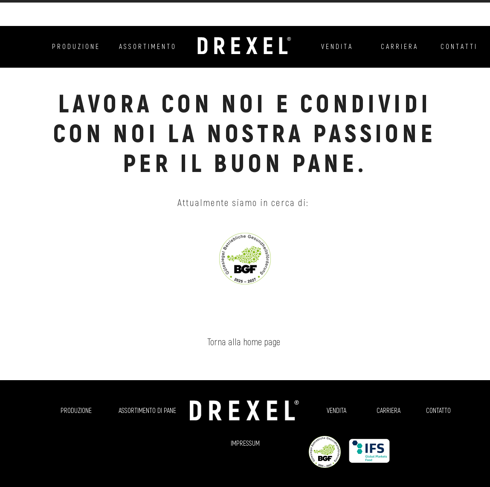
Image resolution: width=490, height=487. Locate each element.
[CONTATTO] (439, 410)
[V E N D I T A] (336, 46)
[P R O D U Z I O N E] (75, 46)
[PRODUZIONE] (76, 410)
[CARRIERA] (388, 410)
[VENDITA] (336, 410)
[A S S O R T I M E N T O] (147, 46)
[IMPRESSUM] (245, 443)
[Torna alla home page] (243, 341)
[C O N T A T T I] (458, 46)
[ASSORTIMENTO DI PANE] (147, 410)
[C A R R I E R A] (399, 46)
